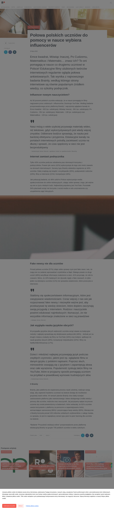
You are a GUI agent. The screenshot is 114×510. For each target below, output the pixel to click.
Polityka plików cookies (32, 506)
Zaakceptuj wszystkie (9, 506)
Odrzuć (20, 506)
